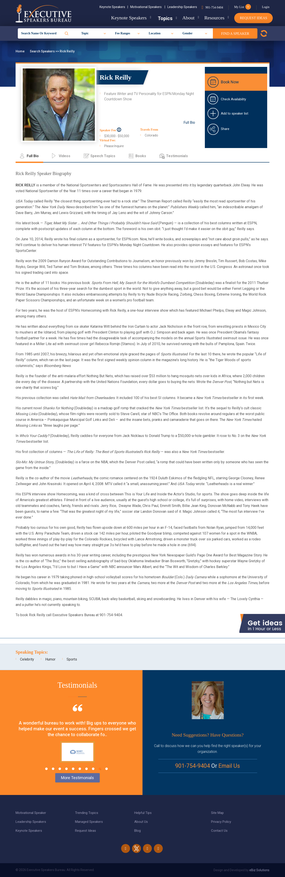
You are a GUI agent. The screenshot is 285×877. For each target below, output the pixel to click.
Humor (50, 659)
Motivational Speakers (147, 7)
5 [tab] (73, 769)
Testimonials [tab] (177, 156)
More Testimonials (77, 777)
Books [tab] (140, 156)
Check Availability (233, 99)
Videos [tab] (64, 156)
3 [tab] (60, 769)
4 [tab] (66, 769)
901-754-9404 (214, 7)
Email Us (229, 766)
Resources (213, 18)
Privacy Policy (221, 822)
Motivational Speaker (31, 813)
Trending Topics (86, 813)
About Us (141, 822)
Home (20, 51)
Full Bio (189, 122)
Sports (72, 659)
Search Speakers (42, 51)
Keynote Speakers (114, 7)
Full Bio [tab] (33, 156)
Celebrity (27, 659)
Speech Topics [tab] (102, 156)
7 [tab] (86, 769)
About (186, 18)
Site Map (217, 813)
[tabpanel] (77, 739)
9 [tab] (100, 769)
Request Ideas (253, 18)
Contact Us (219, 831)
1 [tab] (46, 769)
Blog (137, 831)
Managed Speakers (89, 822)
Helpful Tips (143, 813)
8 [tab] (93, 769)
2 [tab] (53, 769)
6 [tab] (80, 769)
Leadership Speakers (182, 7)
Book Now (230, 82)
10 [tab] (106, 769)
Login (265, 7)
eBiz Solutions (259, 870)
